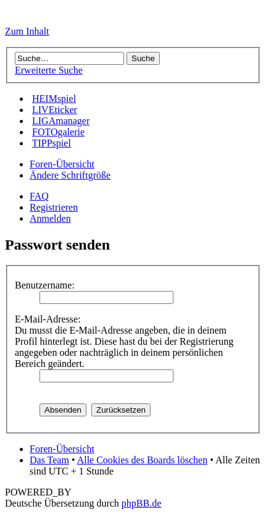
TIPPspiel (51, 143)
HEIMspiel (54, 98)
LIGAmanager (60, 121)
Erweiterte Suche (49, 70)
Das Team (49, 460)
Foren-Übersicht (62, 164)
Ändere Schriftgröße (70, 175)
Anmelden (50, 218)
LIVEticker (54, 109)
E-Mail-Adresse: (48, 319)
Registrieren (54, 207)
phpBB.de (141, 503)
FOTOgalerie (58, 132)
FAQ (39, 196)
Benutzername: (45, 285)
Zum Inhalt (27, 31)
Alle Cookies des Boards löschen (142, 460)
